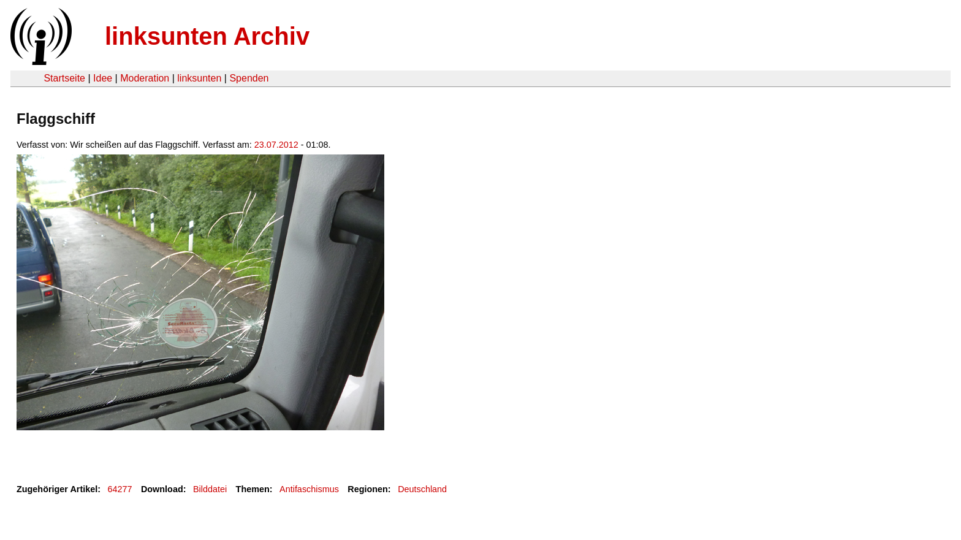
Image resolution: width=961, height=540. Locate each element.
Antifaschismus (309, 489)
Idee (102, 78)
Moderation (144, 78)
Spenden (248, 78)
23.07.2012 (276, 145)
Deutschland (422, 489)
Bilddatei (210, 489)
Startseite (64, 78)
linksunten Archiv (207, 36)
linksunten (199, 78)
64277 (120, 489)
